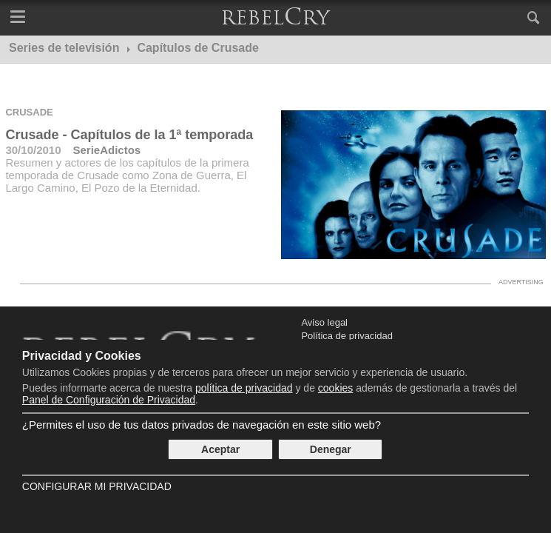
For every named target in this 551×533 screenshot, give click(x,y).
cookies (335, 388)
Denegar (330, 449)
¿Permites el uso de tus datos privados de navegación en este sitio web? (201, 424)
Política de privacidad (347, 335)
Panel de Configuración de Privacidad (108, 400)
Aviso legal (324, 322)
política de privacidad (244, 388)
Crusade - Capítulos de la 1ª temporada (129, 134)
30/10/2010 (33, 150)
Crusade (29, 112)
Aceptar (220, 449)
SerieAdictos (107, 150)
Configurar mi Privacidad (97, 486)
